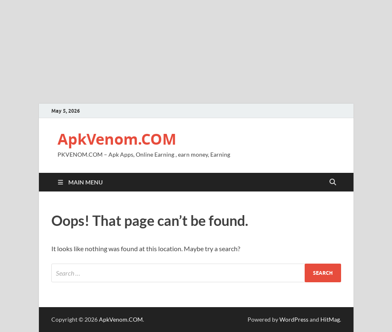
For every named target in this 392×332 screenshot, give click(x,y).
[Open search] (333, 182)
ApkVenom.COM (117, 139)
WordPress (293, 319)
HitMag (330, 319)
